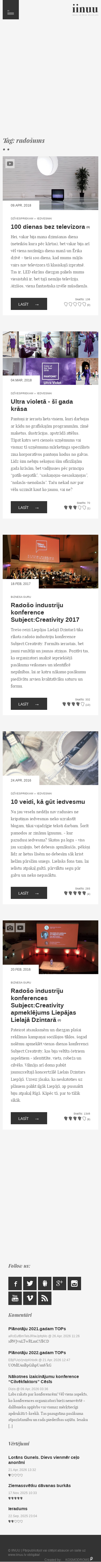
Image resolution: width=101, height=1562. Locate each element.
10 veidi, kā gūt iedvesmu (48, 802)
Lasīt (29, 304)
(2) (59, 1020)
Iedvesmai (44, 218)
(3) (88, 227)
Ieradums (17, 1509)
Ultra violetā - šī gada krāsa (42, 405)
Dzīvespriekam (22, 218)
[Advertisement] (50, 80)
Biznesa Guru (21, 597)
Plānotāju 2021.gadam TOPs (37, 1329)
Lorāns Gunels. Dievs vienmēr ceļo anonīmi (43, 1460)
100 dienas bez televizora (48, 227)
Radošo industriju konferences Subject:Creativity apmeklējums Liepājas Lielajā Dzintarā (43, 1005)
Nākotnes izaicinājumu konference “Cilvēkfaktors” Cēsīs (43, 1379)
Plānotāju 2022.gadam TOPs (37, 1353)
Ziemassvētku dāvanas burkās (39, 1486)
